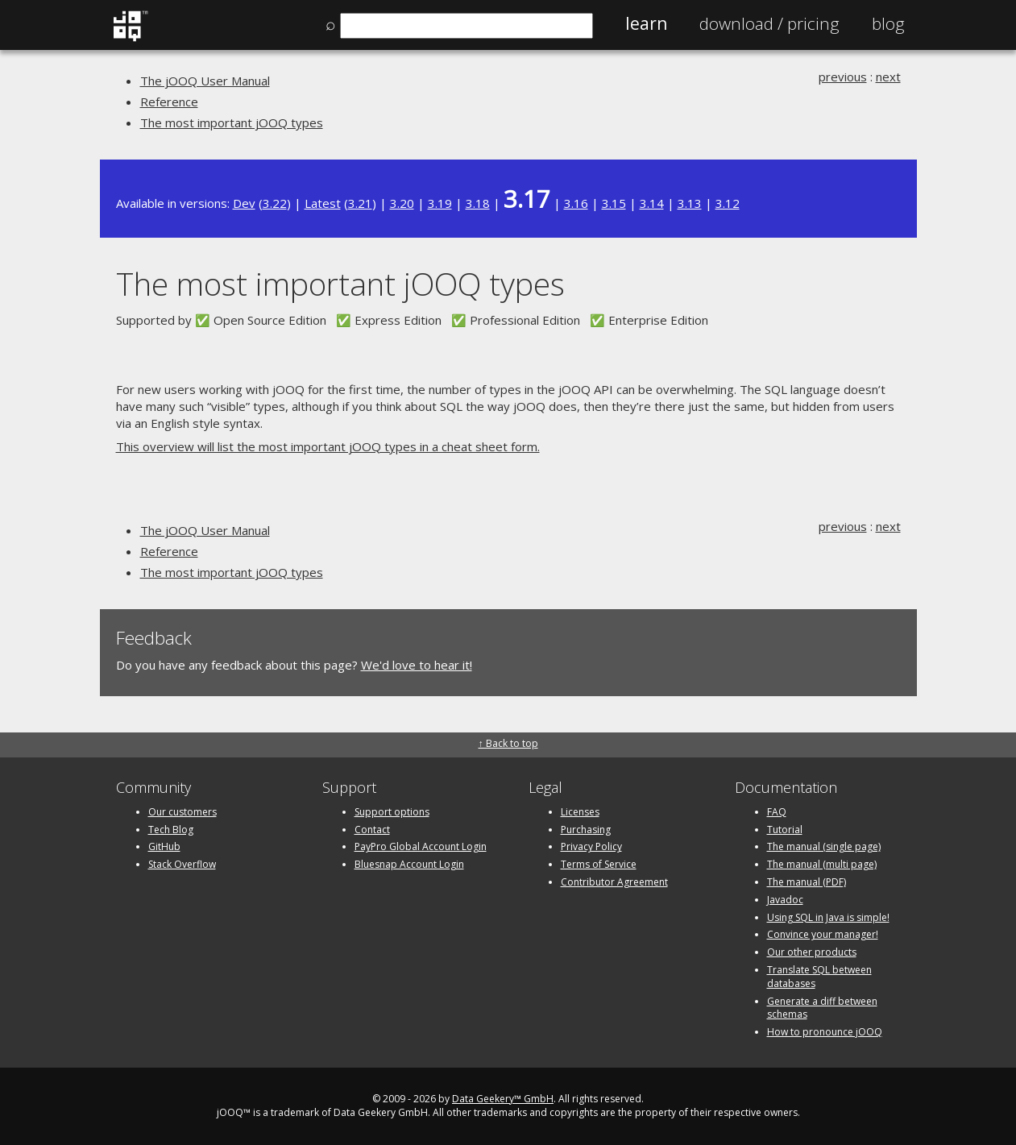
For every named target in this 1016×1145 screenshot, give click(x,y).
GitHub (164, 846)
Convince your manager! (822, 934)
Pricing (769, 23)
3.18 (478, 203)
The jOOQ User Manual (205, 81)
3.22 (275, 203)
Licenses (580, 812)
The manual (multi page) (822, 864)
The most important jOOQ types (231, 122)
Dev (244, 203)
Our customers (182, 812)
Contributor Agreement (614, 882)
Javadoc (785, 899)
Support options (392, 812)
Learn (646, 23)
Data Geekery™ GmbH (503, 1099)
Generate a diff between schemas (822, 1008)
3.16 (576, 203)
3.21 (360, 203)
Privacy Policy (591, 846)
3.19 (440, 203)
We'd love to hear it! (416, 665)
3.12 (727, 203)
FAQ (776, 812)
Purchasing (586, 829)
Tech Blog (170, 829)
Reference (169, 101)
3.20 (402, 203)
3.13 (690, 203)
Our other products (811, 952)
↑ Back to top (508, 743)
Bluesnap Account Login (409, 864)
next (888, 76)
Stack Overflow (182, 864)
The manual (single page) (824, 846)
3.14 (652, 203)
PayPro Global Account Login (421, 846)
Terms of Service (599, 864)
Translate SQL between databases (819, 976)
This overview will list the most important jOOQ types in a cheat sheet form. (328, 446)
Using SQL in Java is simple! (828, 917)
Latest (323, 203)
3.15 (614, 203)
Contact (372, 829)
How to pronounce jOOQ (824, 1032)
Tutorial (784, 829)
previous (843, 76)
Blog (888, 23)
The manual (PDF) (806, 882)
